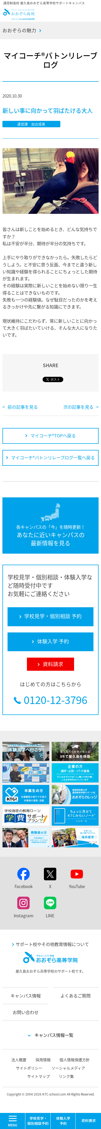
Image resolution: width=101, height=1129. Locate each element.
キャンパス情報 (26, 995)
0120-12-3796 (55, 700)
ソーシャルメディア (68, 1068)
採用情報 (43, 1059)
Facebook (24, 886)
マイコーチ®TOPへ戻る (53, 435)
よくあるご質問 (75, 995)
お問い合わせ (26, 1012)
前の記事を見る (23, 407)
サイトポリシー (29, 1068)
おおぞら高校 (19, 18)
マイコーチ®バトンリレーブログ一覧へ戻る (53, 457)
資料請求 (88, 1121)
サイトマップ (38, 1076)
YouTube (77, 886)
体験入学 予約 (63, 1121)
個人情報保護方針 (75, 1059)
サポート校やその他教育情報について (52, 944)
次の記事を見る (78, 407)
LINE (50, 915)
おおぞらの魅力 (19, 30)
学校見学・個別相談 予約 (38, 1121)
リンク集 (66, 1076)
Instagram (23, 915)
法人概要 (18, 1059)
